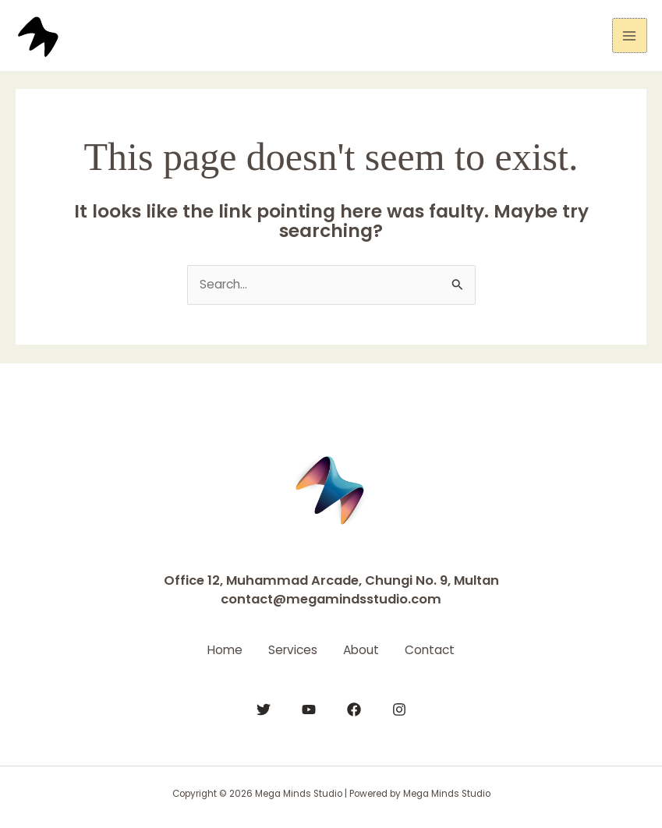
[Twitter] (264, 709)
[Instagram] (399, 709)
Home (217, 649)
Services (290, 649)
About (364, 649)
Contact (438, 649)
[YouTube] (309, 709)
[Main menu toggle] (629, 35)
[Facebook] (354, 709)
